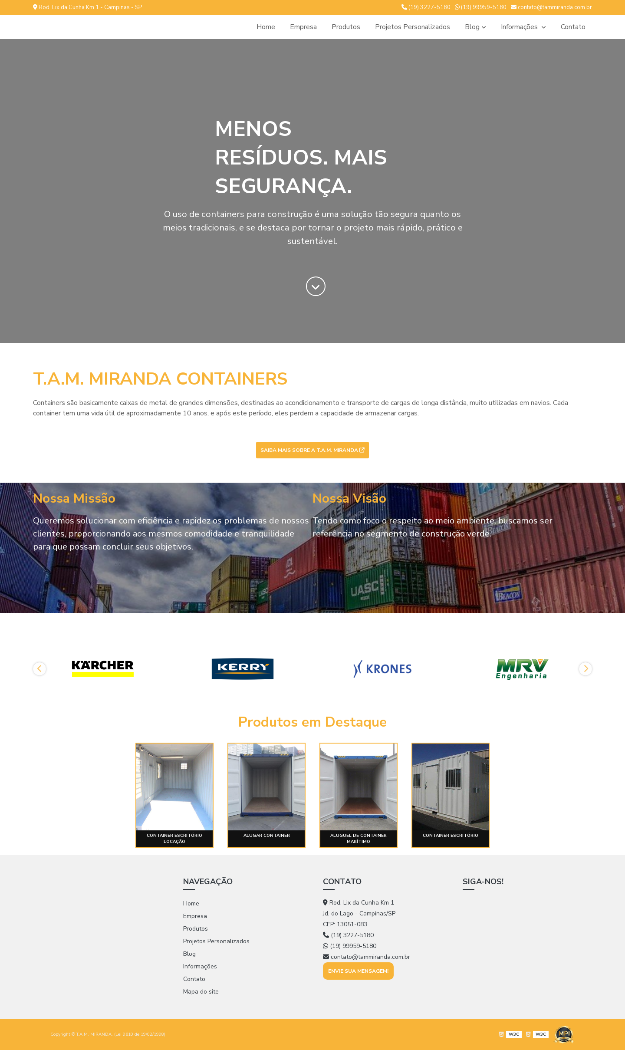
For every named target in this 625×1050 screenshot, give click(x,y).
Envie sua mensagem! (358, 971)
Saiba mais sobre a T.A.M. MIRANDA (312, 450)
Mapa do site (201, 991)
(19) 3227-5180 (426, 7)
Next (585, 668)
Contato (573, 27)
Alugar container (266, 836)
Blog (472, 27)
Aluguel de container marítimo (358, 839)
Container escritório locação (174, 839)
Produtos (346, 27)
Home (266, 27)
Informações (520, 27)
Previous (39, 668)
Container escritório (450, 836)
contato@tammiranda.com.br (551, 7)
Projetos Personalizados (412, 27)
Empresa (303, 27)
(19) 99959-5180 (481, 7)
